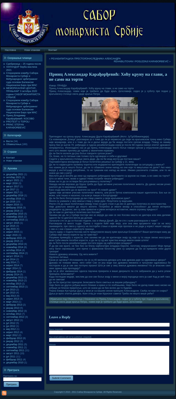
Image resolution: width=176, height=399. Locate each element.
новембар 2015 (14, 216)
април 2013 (12, 298)
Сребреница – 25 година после (23, 63)
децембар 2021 (14, 174)
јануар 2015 (12, 241)
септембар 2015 (15, 219)
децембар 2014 (14, 244)
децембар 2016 (14, 195)
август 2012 (12, 320)
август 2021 (12, 180)
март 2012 (12, 335)
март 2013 (12, 301)
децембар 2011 (14, 344)
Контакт (10, 157)
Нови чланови (14, 160)
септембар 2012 (15, 316)
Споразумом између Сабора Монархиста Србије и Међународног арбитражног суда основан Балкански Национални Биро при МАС (22, 79)
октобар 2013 (13, 283)
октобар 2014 (13, 250)
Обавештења (13, 144)
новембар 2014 (14, 247)
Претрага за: (22, 377)
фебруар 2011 (14, 359)
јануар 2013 (12, 307)
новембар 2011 (14, 347)
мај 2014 (11, 262)
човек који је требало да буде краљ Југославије (115, 301)
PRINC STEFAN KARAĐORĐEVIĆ (16, 126)
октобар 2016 (13, 198)
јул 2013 (10, 289)
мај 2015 (11, 228)
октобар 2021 (13, 177)
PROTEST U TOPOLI (17, 121)
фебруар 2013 (14, 304)
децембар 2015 (14, 213)
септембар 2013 (15, 286)
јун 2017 (10, 189)
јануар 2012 (12, 341)
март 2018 (12, 183)
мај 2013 (11, 295)
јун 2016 (10, 201)
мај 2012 (11, 329)
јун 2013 (10, 292)
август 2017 (12, 186)
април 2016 (12, 204)
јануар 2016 (12, 210)
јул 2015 (10, 225)
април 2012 (12, 332)
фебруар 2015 (14, 238)
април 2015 (12, 231)
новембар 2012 (14, 310)
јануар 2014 (12, 274)
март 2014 (12, 268)
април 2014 (12, 265)
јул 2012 (10, 323)
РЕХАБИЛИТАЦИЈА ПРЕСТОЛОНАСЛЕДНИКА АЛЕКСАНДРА (86, 58)
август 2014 (12, 256)
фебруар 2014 (14, 271)
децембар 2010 (14, 362)
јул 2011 (10, 356)
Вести (9, 141)
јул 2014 (10, 259)
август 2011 (12, 353)
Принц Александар (109, 299)
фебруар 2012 (14, 338)
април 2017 (12, 192)
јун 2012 (10, 326)
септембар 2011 (15, 350)
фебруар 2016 (14, 207)
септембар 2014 (15, 253)
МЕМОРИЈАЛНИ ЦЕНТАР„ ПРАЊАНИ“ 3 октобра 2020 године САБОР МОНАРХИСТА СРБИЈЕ (23, 93)
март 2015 (12, 235)
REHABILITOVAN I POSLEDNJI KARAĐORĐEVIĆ (141, 61)
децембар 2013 (14, 277)
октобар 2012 (13, 313)
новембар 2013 (14, 280)
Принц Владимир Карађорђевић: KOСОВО (20, 117)
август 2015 (12, 222)
